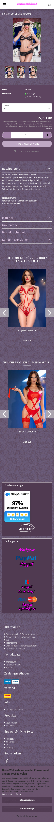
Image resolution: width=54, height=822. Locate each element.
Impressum (10, 662)
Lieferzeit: (6, 94)
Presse (8, 667)
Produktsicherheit (14, 232)
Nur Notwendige (27, 808)
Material (7, 218)
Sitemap (8, 747)
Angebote (9, 726)
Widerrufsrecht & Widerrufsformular (21, 634)
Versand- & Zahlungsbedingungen (20, 637)
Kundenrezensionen (15, 239)
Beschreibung (11, 168)
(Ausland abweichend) (33, 97)
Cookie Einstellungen (14, 649)
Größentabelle (11, 225)
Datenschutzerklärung (11, 794)
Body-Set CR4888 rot (27, 330)
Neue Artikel (10, 723)
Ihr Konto (9, 742)
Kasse (7, 745)
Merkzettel (9, 739)
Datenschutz (10, 643)
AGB (6, 640)
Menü (4, 4)
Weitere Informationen (27, 816)
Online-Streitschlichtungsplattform (21, 646)
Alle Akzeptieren (27, 800)
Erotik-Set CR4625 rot (26, 432)
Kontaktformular (12, 665)
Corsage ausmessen (14, 709)
